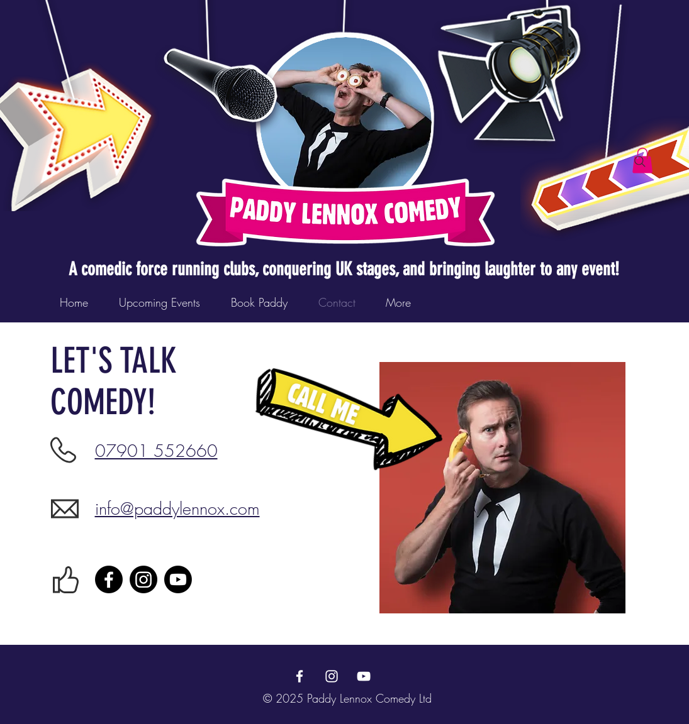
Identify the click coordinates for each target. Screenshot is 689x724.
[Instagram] (143, 579)
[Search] (640, 161)
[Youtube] (178, 579)
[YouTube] (364, 676)
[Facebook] (109, 579)
